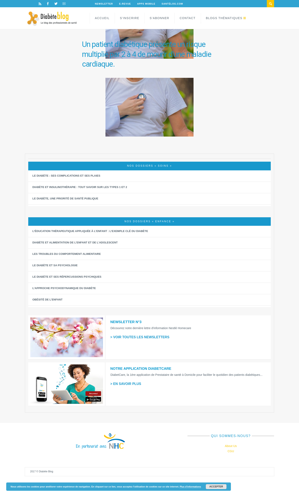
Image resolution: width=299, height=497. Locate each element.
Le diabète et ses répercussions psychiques (66, 276)
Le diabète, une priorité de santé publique (65, 198)
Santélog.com (172, 3)
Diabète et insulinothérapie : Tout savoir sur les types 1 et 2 (79, 187)
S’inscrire (129, 18)
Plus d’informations (190, 486)
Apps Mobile (146, 3)
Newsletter (104, 3)
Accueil (102, 18)
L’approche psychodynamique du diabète (64, 288)
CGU (231, 451)
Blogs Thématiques (224, 18)
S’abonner (159, 18)
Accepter (216, 486)
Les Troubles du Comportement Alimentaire (66, 253)
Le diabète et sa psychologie (55, 265)
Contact (187, 18)
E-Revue (125, 3)
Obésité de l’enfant (47, 299)
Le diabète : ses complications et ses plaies (66, 175)
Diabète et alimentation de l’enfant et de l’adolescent (75, 242)
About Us (231, 446)
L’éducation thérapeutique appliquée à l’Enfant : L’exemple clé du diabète (90, 231)
